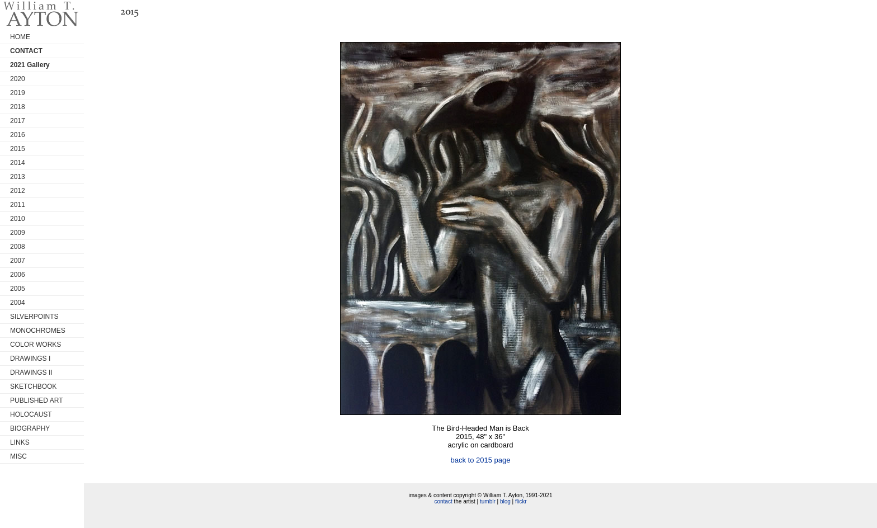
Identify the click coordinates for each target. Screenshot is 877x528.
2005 (17, 289)
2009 (17, 233)
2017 (17, 121)
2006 (17, 275)
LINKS (20, 442)
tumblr (488, 501)
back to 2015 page (481, 460)
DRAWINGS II (31, 372)
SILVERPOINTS (34, 316)
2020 (17, 79)
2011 (17, 205)
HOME (20, 37)
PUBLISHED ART (36, 400)
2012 (17, 191)
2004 (17, 303)
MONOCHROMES (37, 330)
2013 (17, 177)
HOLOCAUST (31, 414)
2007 (17, 261)
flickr (521, 501)
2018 (17, 107)
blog (505, 501)
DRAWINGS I (30, 358)
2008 (17, 247)
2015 (17, 149)
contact (443, 501)
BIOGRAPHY (30, 428)
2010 (17, 219)
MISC (18, 456)
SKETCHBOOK (33, 386)
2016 (17, 135)
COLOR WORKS (35, 344)
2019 (17, 93)
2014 (17, 163)
